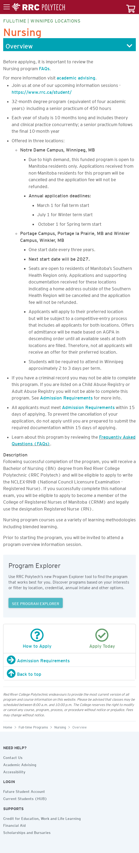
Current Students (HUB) (25, 798)
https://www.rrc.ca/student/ (42, 91)
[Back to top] (69, 673)
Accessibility (14, 771)
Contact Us (13, 757)
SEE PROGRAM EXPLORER (35, 603)
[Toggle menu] (34, 7)
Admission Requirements (66, 396)
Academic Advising (19, 764)
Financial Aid (14, 824)
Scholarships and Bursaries (27, 831)
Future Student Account (24, 790)
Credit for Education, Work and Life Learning (42, 817)
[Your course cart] (131, 7)
